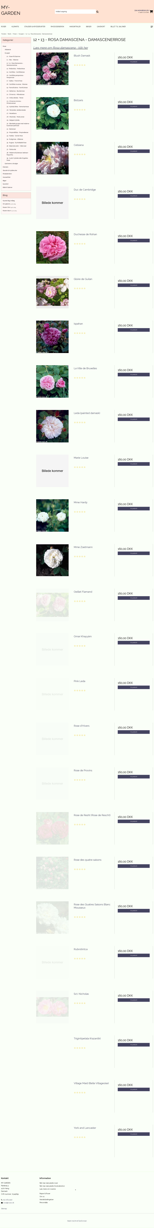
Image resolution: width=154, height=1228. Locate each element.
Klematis (15, 26)
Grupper (7, 53)
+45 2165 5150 (6, 1200)
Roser (3, 26)
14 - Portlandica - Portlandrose (16, 68)
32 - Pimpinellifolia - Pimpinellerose (17, 132)
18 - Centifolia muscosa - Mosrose (17, 84)
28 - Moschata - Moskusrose (15, 117)
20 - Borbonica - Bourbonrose (16, 91)
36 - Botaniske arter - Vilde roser (16, 146)
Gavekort (101, 26)
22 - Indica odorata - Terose (15, 98)
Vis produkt (133, 62)
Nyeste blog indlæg (9, 200)
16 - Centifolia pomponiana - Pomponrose (15, 76)
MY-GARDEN (10, 10)
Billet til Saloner (118, 26)
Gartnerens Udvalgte (11, 163)
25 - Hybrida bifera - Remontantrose (18, 106)
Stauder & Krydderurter (34, 26)
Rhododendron (57, 26)
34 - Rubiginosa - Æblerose (15, 139)
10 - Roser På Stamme (13, 56)
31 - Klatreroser (11, 129)
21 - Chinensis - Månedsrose (15, 94)
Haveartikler (75, 26)
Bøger (88, 26)
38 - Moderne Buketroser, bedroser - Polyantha (18, 154)
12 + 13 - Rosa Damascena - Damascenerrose (15, 64)
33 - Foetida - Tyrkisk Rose (15, 136)
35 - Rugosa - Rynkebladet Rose (16, 142)
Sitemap (4, 1209)
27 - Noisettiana (11, 113)
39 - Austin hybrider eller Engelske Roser (17, 159)
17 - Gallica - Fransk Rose (14, 81)
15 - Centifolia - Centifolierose (16, 72)
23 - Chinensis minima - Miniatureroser (14, 102)
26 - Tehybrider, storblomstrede (16, 110)
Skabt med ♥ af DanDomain (77, 1221)
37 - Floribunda (11, 149)
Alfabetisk (8, 49)
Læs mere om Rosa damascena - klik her (60, 47)
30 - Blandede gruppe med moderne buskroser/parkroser (18, 124)
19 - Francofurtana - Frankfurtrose (17, 87)
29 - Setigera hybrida (13, 120)
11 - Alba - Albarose (12, 60)
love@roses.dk (8, 1203)
